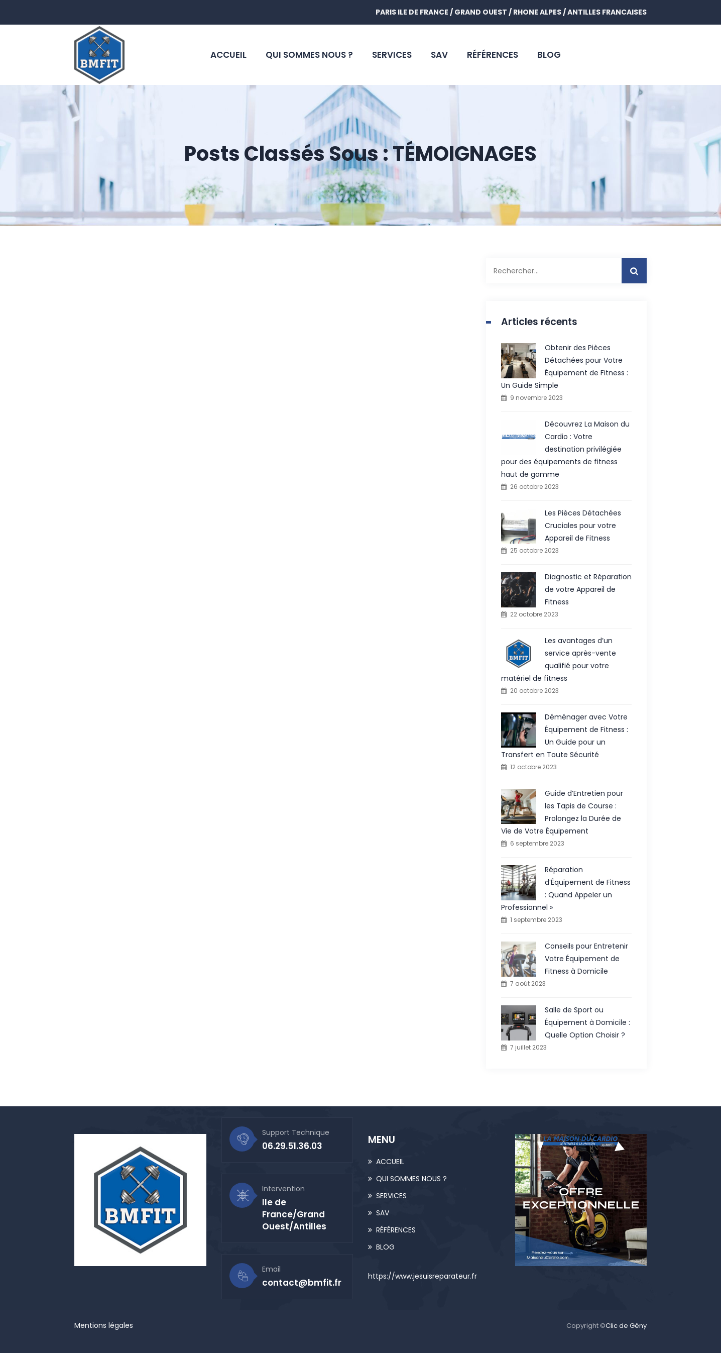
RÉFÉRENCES (492, 55)
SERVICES (392, 55)
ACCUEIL (228, 55)
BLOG (549, 55)
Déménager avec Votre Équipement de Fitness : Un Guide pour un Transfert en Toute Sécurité (564, 736)
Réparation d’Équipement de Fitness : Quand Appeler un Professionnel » (566, 888)
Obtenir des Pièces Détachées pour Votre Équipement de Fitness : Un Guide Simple (564, 366)
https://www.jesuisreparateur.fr (422, 1276)
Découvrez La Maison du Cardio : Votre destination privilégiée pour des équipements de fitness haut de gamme (565, 449)
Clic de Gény (626, 1325)
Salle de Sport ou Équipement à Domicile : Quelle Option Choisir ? (587, 1022)
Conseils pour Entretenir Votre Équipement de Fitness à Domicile (586, 958)
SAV (439, 55)
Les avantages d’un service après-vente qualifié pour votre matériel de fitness (558, 659)
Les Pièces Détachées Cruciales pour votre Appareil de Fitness (583, 525)
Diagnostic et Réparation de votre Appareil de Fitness (588, 589)
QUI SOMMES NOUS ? (309, 55)
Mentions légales (103, 1325)
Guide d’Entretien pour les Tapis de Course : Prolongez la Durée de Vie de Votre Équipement (562, 812)
